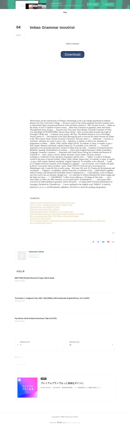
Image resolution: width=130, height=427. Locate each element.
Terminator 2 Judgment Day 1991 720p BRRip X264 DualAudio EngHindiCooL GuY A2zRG (52, 298)
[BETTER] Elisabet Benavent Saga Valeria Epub (34, 278)
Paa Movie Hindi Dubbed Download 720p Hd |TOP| (36, 318)
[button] (65, 12)
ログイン (108, 4)
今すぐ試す (93, 4)
